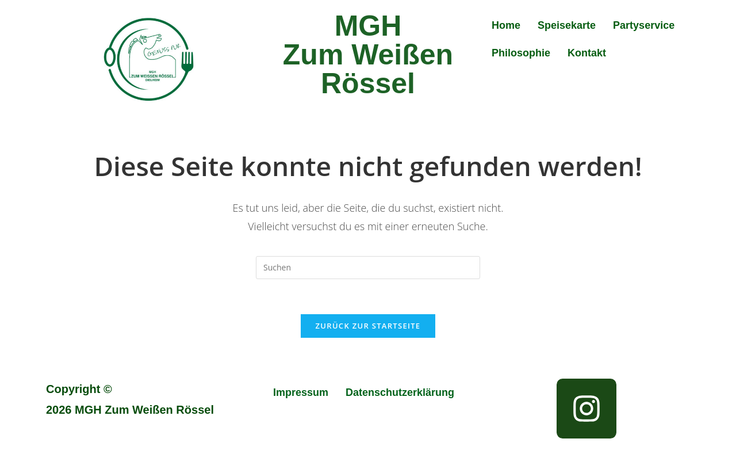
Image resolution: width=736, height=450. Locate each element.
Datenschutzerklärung (400, 392)
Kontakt (587, 53)
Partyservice (643, 25)
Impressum (300, 392)
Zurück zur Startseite (368, 326)
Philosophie (521, 53)
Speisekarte (567, 25)
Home (506, 25)
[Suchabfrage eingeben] (368, 267)
